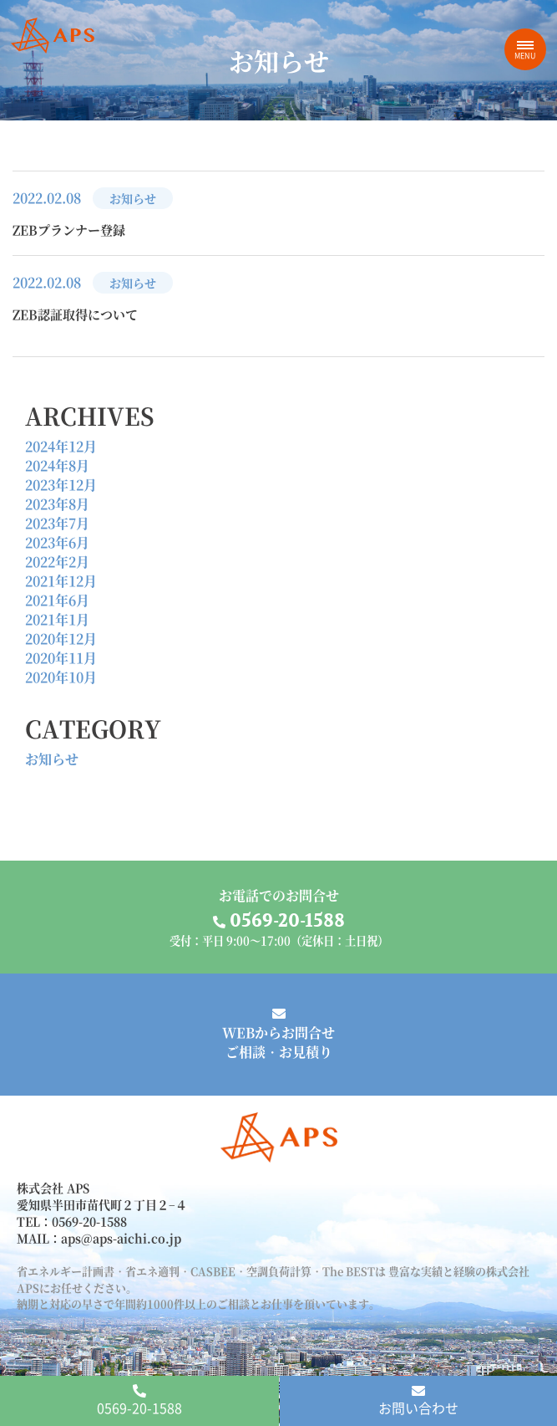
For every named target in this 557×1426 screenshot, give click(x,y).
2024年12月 (61, 446)
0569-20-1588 (139, 1401)
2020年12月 (61, 638)
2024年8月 (57, 465)
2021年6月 (57, 600)
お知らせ (51, 759)
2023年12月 (61, 484)
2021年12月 (61, 580)
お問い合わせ (418, 1401)
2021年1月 (57, 619)
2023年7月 (57, 523)
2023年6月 (57, 542)
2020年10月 (61, 677)
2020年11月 (61, 657)
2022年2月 (57, 561)
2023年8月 (57, 504)
